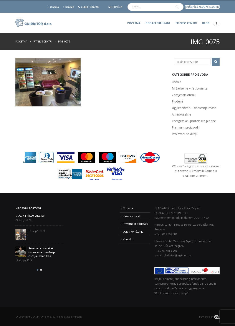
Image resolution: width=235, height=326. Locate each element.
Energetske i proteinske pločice (194, 121)
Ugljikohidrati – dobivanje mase (194, 108)
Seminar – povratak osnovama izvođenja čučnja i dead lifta (41, 252)
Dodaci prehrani (158, 23)
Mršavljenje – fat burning (189, 88)
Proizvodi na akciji (184, 134)
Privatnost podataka (136, 224)
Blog (206, 23)
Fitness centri (186, 23)
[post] (20, 234)
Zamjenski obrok (183, 95)
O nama (53, 6)
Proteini (177, 101)
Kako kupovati (132, 216)
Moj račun (115, 6)
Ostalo (176, 82)
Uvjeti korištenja (133, 231)
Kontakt (68, 6)
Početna (133, 23)
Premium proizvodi (185, 127)
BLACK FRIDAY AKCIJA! (30, 216)
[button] (37, 270)
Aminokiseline (181, 114)
